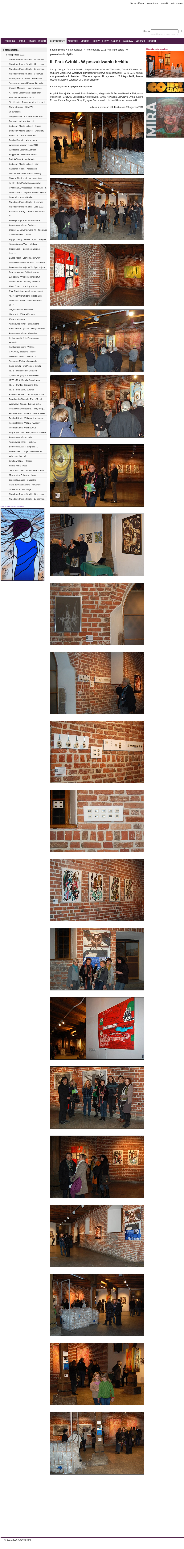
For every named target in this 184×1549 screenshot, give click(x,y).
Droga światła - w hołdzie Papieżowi (26, 116)
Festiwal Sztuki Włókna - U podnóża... (26, 418)
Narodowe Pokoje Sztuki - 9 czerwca (26, 74)
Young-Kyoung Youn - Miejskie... (24, 244)
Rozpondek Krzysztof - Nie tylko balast (27, 328)
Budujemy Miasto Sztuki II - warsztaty (26, 131)
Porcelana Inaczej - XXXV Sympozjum (27, 267)
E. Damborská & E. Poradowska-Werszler (24, 340)
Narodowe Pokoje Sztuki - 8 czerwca (26, 202)
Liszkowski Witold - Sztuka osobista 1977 (25, 302)
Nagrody (73, 40)
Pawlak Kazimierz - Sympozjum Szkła (26, 394)
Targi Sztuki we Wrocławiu (21, 309)
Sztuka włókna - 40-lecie (20, 461)
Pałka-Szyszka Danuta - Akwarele (25, 485)
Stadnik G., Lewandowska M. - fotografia (28, 230)
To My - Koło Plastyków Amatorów (25, 183)
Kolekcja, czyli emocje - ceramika (24, 220)
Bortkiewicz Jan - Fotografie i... (23, 447)
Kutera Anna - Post (18, 466)
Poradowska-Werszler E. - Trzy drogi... (27, 409)
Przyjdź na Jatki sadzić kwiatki (23, 154)
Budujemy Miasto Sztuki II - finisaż (25, 126)
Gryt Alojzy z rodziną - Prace (22, 352)
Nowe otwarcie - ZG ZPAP (21, 107)
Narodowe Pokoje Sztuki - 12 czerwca (26, 59)
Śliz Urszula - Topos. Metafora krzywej (27, 102)
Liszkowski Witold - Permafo (22, 314)
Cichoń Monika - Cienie (20, 234)
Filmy (105, 40)
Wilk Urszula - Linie (18, 456)
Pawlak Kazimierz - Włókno (22, 347)
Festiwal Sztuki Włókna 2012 (22, 428)
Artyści (32, 40)
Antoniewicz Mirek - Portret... (22, 225)
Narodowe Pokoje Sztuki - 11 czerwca (26, 64)
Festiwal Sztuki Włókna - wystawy (24, 423)
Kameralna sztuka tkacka (21, 197)
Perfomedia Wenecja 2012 (21, 97)
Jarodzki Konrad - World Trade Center (26, 470)
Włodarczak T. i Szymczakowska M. (25, 451)
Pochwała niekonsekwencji (21, 121)
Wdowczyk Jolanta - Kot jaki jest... (25, 404)
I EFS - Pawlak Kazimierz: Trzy (23, 385)
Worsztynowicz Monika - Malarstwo (25, 78)
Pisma (21, 40)
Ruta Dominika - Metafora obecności (26, 291)
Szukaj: (161, 31)
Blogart (151, 40)
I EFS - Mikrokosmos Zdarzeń (23, 371)
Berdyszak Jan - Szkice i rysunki (24, 272)
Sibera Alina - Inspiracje (20, 489)
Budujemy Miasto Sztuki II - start (24, 164)
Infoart (42, 40)
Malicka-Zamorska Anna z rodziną (25, 173)
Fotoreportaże (56, 40)
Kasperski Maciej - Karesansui (23, 169)
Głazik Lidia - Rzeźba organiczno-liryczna (24, 251)
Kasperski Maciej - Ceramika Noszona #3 (27, 213)
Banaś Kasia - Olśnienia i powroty (24, 258)
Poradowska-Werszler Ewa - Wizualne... (28, 262)
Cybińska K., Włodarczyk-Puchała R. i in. (28, 188)
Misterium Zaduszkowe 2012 (22, 356)
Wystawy (128, 40)
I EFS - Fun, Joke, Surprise (22, 390)
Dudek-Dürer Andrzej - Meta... (23, 159)
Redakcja (9, 40)
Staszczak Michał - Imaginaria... (24, 361)
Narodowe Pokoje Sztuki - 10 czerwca (26, 69)
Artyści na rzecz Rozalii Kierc (22, 135)
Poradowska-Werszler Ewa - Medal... (26, 399)
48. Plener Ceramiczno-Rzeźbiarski (25, 296)
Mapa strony (152, 3)
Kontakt (164, 3)
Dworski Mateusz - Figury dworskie (25, 88)
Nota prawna (177, 3)
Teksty (96, 40)
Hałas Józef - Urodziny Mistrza (23, 286)
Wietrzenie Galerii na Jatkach (22, 150)
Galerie (115, 40)
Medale (85, 40)
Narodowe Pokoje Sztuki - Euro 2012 (26, 207)
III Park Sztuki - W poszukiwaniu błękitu (27, 192)
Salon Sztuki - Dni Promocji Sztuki (25, 366)
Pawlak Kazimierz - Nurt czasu (23, 140)
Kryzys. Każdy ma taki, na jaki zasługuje (28, 239)
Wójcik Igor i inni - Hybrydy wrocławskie (27, 432)
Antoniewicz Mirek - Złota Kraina (24, 324)
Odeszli (140, 40)
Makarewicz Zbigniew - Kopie (22, 475)
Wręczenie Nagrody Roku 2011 (23, 145)
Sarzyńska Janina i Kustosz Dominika (26, 83)
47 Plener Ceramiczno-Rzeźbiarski (25, 93)
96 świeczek (15, 112)
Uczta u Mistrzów (17, 319)
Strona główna (137, 3)
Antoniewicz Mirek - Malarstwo (23, 333)
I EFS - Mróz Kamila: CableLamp (24, 380)
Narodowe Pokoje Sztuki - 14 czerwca (26, 494)
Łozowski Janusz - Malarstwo (22, 480)
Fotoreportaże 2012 (15, 55)
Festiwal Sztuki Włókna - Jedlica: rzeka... (28, 413)
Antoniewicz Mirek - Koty (20, 437)
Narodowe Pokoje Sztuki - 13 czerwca (26, 499)
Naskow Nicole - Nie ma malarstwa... (26, 178)
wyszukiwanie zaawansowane (164, 34)
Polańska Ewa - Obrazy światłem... (25, 281)
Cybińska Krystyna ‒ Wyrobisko (24, 375)
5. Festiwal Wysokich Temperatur (24, 277)
